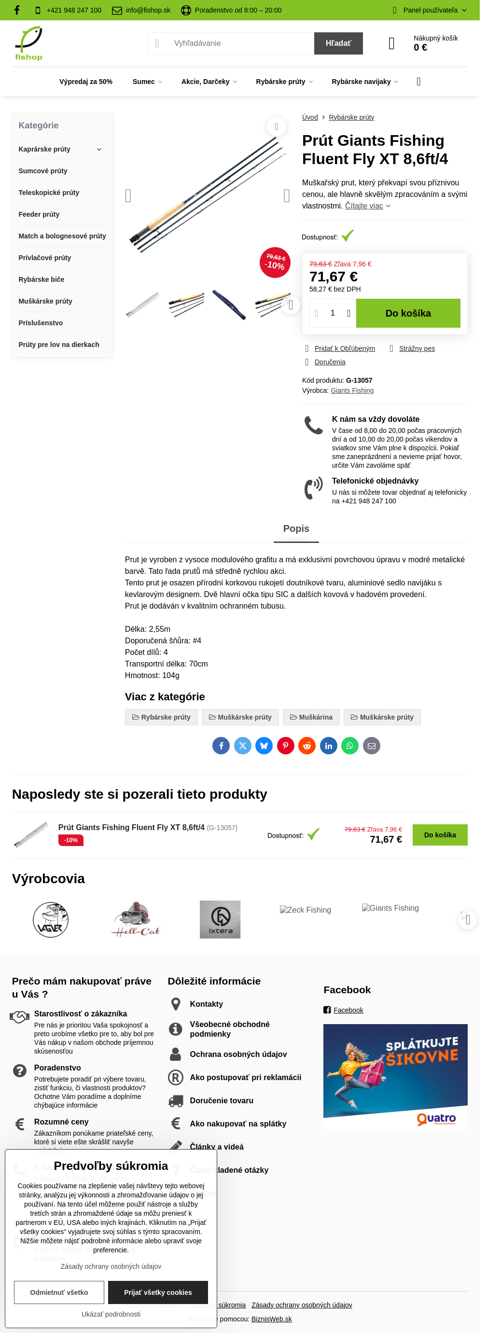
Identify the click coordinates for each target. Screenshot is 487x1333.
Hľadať (338, 43)
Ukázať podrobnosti (111, 1314)
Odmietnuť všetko (59, 1292)
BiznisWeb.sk (271, 1319)
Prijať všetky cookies (158, 1292)
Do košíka (408, 313)
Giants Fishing (352, 390)
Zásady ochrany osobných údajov (301, 1305)
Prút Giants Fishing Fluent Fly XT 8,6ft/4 (131, 827)
